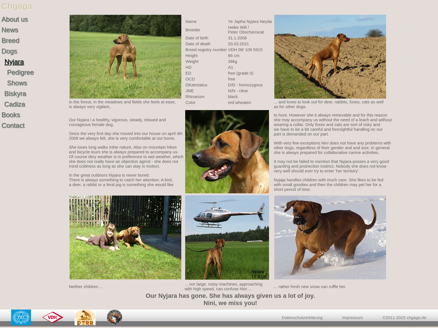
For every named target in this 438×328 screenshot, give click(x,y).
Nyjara (14, 61)
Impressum (352, 317)
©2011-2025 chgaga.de (404, 317)
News (9, 30)
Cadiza (14, 104)
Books (10, 114)
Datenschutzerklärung (302, 317)
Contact (13, 125)
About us (14, 19)
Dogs (9, 51)
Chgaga (16, 6)
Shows (17, 83)
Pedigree (20, 72)
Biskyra (15, 93)
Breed (10, 40)
